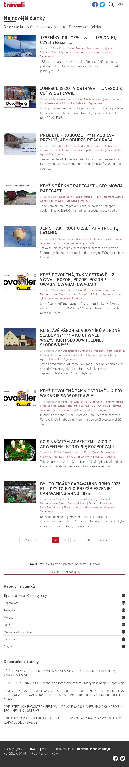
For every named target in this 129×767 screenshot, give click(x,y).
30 (88, 540)
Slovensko (106, 503)
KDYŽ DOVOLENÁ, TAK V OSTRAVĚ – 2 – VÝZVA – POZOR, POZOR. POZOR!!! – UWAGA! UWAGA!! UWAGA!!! (79, 279)
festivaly (120, 401)
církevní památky (72, 452)
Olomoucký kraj (49, 52)
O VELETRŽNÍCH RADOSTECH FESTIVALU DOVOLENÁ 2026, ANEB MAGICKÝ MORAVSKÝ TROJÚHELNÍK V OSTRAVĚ (63, 708)
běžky (81, 145)
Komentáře (82, 238)
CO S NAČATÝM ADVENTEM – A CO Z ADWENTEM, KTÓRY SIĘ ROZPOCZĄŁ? (77, 444)
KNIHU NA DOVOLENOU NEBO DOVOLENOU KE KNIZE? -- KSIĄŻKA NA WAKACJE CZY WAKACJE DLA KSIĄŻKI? (63, 720)
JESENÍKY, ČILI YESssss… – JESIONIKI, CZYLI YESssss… (78, 40)
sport (88, 149)
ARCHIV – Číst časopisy (64, 572)
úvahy (74, 242)
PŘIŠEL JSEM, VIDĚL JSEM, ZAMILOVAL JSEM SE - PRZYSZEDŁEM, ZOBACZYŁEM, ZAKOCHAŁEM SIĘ (60, 673)
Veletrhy (81, 103)
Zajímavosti (47, 56)
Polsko (88, 196)
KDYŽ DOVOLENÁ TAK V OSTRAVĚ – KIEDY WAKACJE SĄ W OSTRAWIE (81, 393)
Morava (80, 48)
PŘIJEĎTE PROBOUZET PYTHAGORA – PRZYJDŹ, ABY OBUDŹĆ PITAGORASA (77, 137)
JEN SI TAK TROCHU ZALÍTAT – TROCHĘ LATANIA (79, 230)
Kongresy (119, 350)
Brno (73, 499)
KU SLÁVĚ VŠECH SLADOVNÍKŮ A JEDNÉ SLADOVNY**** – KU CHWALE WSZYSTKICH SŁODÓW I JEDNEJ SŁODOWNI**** (80, 337)
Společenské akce (50, 103)
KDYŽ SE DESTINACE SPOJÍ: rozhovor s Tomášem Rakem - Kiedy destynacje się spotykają (64, 683)
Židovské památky (77, 200)
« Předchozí (30, 540)
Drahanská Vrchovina (96, 290)
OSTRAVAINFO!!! (101, 405)
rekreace (77, 149)
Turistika (106, 52)
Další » (102, 540)
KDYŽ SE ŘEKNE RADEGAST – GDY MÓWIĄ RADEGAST (81, 188)
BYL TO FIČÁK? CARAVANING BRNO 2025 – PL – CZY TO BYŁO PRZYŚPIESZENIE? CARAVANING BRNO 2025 (82, 488)
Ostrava (116, 99)
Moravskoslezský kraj (100, 48)
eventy (110, 401)
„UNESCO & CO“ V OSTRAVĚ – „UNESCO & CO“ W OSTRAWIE (81, 91)
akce (62, 99)
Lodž (79, 196)
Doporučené (66, 48)
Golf (56, 149)
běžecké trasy (67, 145)
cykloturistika (79, 401)
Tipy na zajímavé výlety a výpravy (80, 52)
